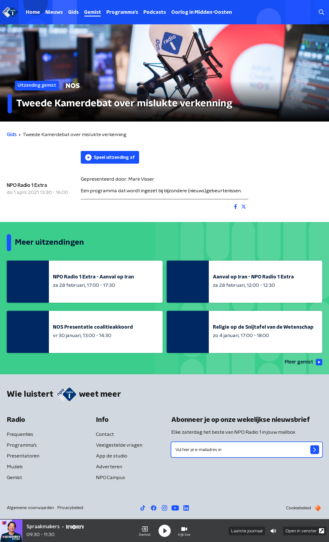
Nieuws (54, 12)
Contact (105, 434)
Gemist (92, 12)
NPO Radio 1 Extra (27, 185)
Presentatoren (23, 456)
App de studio (111, 456)
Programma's (122, 12)
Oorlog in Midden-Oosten (201, 12)
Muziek (15, 466)
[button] (144, 530)
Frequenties (20, 434)
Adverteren (109, 466)
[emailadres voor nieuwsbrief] (246, 449)
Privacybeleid (70, 508)
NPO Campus (110, 477)
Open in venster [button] (305, 530)
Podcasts (154, 12)
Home (33, 12)
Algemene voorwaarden (30, 508)
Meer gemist (303, 362)
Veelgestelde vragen (119, 445)
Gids (73, 12)
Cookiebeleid (298, 508)
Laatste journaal (247, 530)
